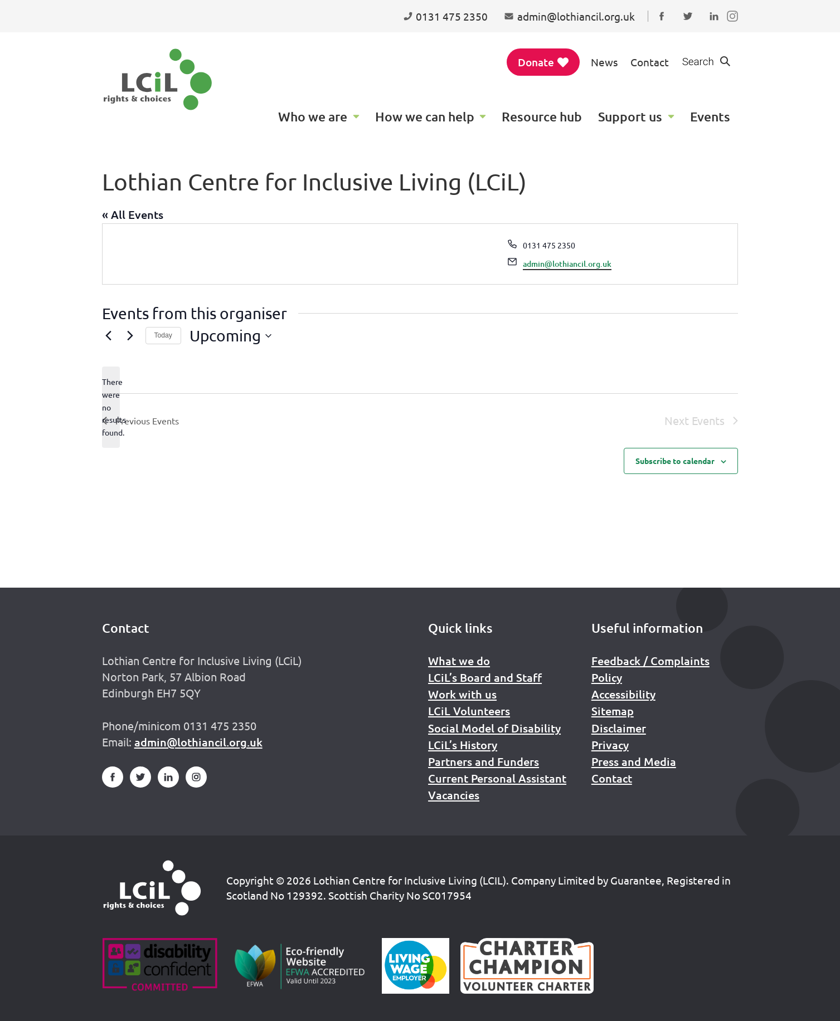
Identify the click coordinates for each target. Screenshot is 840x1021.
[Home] (152, 888)
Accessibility (623, 694)
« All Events (132, 214)
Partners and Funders (483, 761)
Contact (649, 62)
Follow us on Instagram (735, 27)
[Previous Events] (108, 336)
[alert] (111, 407)
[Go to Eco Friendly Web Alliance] (300, 966)
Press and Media (633, 761)
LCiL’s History (462, 744)
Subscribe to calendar (675, 461)
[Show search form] (707, 62)
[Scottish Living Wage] (416, 966)
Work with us (462, 694)
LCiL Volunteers (469, 711)
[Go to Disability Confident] (159, 966)
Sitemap (612, 711)
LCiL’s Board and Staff (485, 677)
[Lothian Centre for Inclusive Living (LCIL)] (157, 79)
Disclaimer (618, 728)
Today (163, 335)
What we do (459, 660)
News (604, 62)
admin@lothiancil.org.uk (567, 263)
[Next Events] (130, 336)
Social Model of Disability (494, 728)
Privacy (610, 744)
